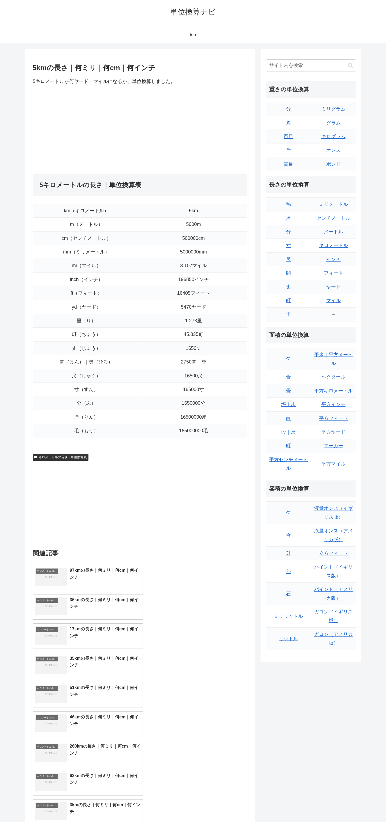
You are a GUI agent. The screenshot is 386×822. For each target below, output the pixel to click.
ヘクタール (333, 377)
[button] (350, 65)
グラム (333, 123)
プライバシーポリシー (337, 805)
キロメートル (333, 245)
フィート (333, 273)
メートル (333, 231)
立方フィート (333, 553)
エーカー (333, 445)
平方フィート (333, 418)
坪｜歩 (288, 404)
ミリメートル (333, 204)
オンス (333, 150)
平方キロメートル (333, 390)
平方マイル (333, 464)
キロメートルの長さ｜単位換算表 (60, 457)
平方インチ (333, 404)
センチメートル (333, 218)
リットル (288, 638)
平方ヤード (333, 432)
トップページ (302, 805)
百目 (288, 136)
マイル (333, 300)
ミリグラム (333, 109)
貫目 (288, 164)
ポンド (333, 164)
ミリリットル (288, 616)
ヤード (333, 287)
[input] (311, 65)
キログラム (333, 136)
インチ (333, 259)
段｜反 (288, 432)
